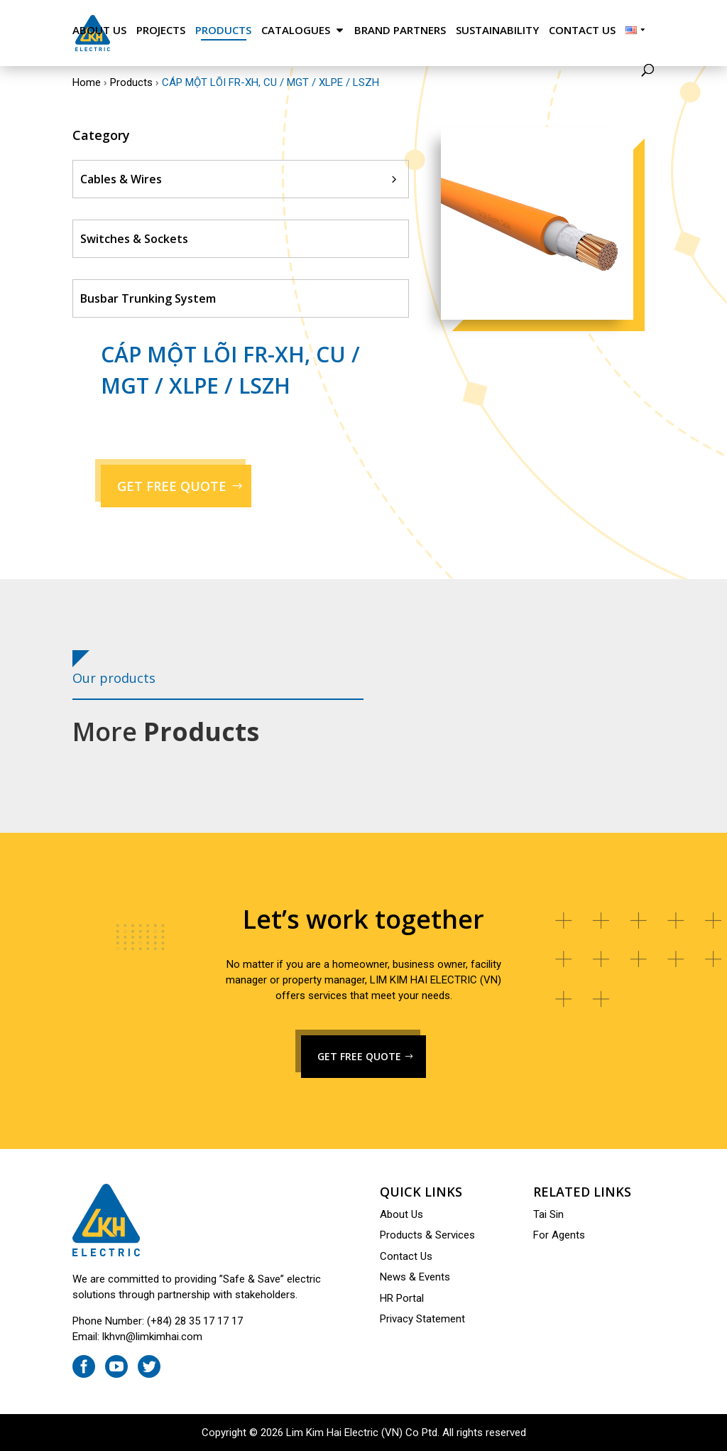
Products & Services (427, 1235)
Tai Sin (548, 1214)
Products (223, 30)
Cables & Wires (121, 179)
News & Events (415, 1277)
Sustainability (497, 30)
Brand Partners (400, 30)
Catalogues (295, 30)
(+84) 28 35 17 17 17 (195, 1321)
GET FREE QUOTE (171, 486)
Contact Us (582, 30)
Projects (160, 30)
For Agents (559, 1235)
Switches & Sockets (134, 239)
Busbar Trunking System (148, 298)
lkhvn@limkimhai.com (152, 1336)
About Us (99, 30)
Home (86, 82)
